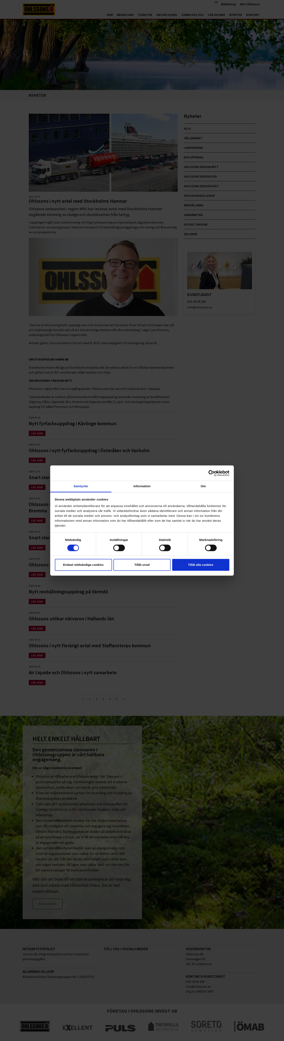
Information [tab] (142, 486)
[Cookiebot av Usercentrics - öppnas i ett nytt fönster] (211, 473)
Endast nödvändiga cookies (83, 564)
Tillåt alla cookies (200, 564)
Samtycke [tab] (81, 486)
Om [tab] (203, 486)
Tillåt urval (142, 564)
